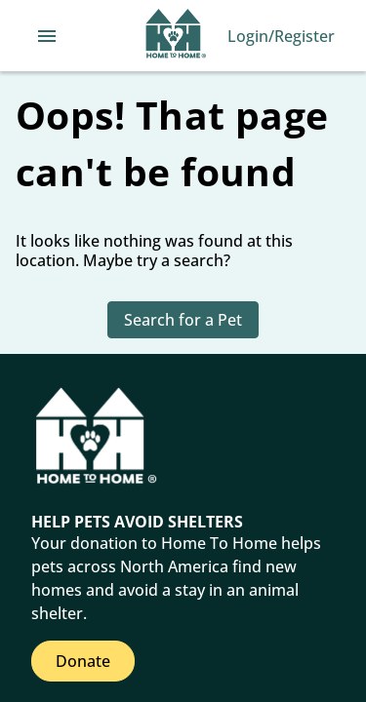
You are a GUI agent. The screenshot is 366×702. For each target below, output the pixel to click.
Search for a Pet (183, 320)
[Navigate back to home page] (176, 36)
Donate (83, 661)
